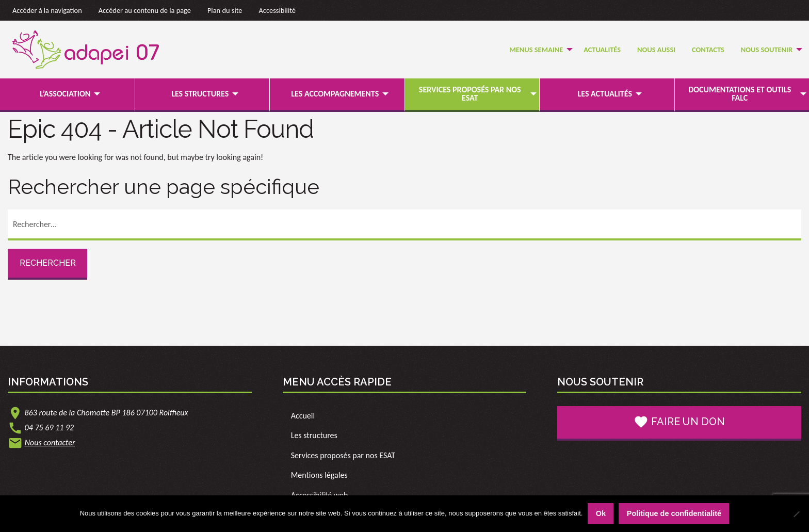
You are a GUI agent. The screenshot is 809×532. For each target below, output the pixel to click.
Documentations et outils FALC (739, 94)
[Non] (796, 514)
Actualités (602, 49)
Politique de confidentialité (674, 513)
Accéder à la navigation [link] (47, 10)
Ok (601, 513)
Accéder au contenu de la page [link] (145, 10)
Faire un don (679, 422)
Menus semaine (536, 49)
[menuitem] (538, 49)
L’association (65, 94)
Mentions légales (319, 475)
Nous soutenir (766, 49)
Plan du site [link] (224, 10)
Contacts (708, 49)
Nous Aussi (656, 49)
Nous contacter (50, 442)
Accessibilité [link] (277, 10)
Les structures (200, 94)
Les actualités (605, 94)
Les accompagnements (335, 94)
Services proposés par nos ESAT (470, 94)
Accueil (303, 416)
